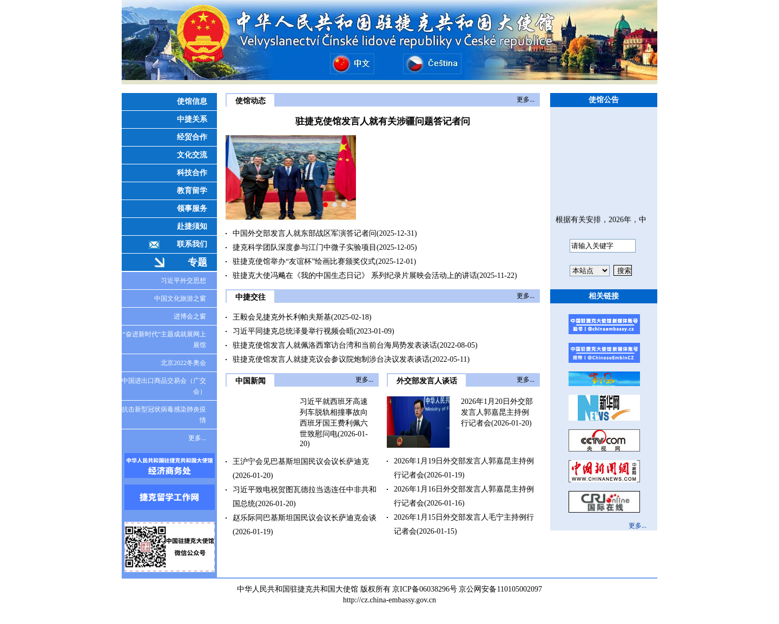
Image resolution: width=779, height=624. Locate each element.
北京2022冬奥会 (183, 363)
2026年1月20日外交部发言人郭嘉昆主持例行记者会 (497, 412)
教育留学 (192, 191)
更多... (197, 438)
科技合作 (192, 173)
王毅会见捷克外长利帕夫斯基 (282, 317)
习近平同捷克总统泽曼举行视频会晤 (293, 331)
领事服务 (192, 208)
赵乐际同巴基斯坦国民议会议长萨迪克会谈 (305, 518)
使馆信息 (192, 101)
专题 (197, 262)
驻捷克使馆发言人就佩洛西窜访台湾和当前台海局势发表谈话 (335, 345)
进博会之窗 (190, 316)
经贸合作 (192, 137)
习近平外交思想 (183, 280)
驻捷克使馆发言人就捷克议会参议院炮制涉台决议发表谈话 (331, 359)
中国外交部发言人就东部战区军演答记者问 (305, 233)
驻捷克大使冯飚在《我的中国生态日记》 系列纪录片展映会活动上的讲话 (355, 275)
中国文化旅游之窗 (180, 298)
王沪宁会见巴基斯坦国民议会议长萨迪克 (301, 461)
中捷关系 (192, 119)
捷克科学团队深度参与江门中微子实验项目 (305, 247)
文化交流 (192, 155)
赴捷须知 (192, 226)
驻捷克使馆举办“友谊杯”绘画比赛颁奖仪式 (304, 261)
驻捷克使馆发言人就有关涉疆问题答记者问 (382, 121)
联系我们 (192, 244)
